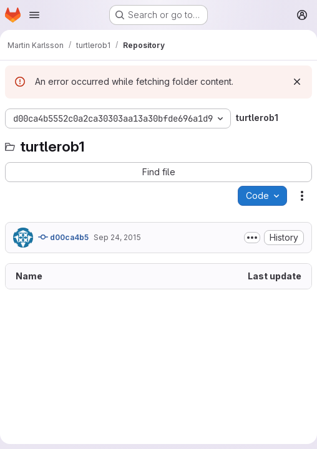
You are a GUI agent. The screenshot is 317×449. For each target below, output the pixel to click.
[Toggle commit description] (252, 237)
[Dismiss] (297, 81)
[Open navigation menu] (34, 15)
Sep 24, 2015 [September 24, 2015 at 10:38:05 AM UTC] (117, 237)
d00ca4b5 (63, 237)
